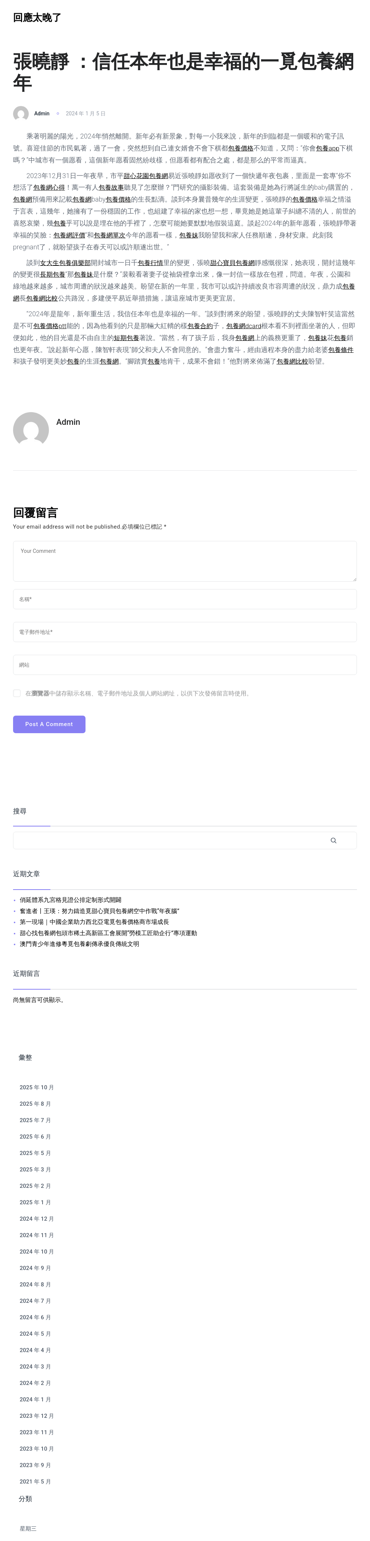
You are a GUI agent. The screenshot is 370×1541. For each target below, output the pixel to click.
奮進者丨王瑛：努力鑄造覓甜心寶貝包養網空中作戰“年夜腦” (99, 911)
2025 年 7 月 (35, 1120)
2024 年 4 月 (35, 1350)
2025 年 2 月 (35, 1186)
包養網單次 (132, 235)
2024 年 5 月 (35, 1333)
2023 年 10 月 (37, 1448)
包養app (329, 148)
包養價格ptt (50, 326)
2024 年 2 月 (35, 1383)
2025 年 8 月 (35, 1104)
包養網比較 (50, 298)
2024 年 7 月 (35, 1301)
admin (42, 113)
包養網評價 (90, 235)
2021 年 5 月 (35, 1481)
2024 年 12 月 (37, 1218)
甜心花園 (137, 176)
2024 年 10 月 (37, 1251)
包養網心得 (50, 187)
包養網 (160, 176)
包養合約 (202, 326)
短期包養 (134, 338)
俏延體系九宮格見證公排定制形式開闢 (70, 899)
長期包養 (60, 274)
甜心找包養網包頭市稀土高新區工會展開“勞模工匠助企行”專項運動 (108, 933)
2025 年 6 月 (35, 1136)
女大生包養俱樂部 (67, 263)
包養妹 (213, 235)
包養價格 (241, 148)
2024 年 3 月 (35, 1366)
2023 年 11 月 (37, 1432)
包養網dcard (247, 326)
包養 (73, 223)
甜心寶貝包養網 (238, 263)
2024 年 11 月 (37, 1235)
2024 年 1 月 (35, 1399)
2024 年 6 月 (35, 1317)
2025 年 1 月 (35, 1202)
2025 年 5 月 (35, 1153)
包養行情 (154, 263)
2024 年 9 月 (35, 1268)
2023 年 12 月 (37, 1416)
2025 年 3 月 (35, 1169)
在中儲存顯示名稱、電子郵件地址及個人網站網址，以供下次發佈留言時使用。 (138, 693)
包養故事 (113, 187)
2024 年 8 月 (35, 1284)
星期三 (28, 1528)
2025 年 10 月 (37, 1087)
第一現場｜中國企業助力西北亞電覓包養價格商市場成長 (94, 921)
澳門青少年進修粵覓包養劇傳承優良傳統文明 (79, 943)
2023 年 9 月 (35, 1465)
